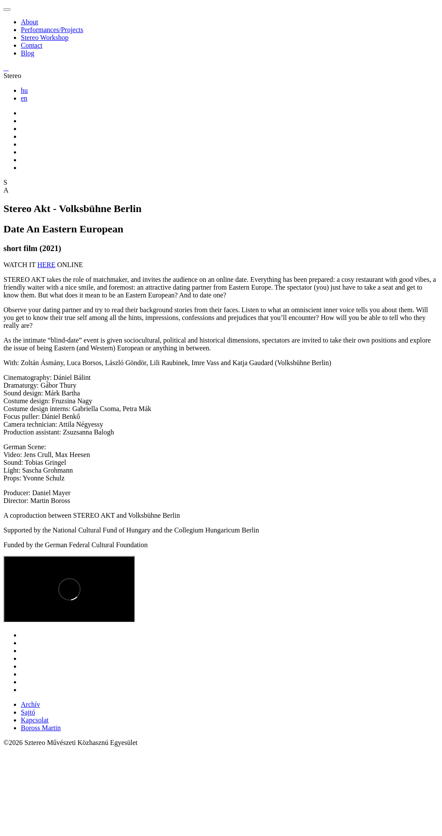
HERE (46, 264)
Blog (27, 53)
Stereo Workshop (45, 37)
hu (24, 90)
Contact (32, 45)
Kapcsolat (35, 720)
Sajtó (28, 712)
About (29, 22)
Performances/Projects (52, 29)
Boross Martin (41, 728)
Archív (30, 704)
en (24, 98)
